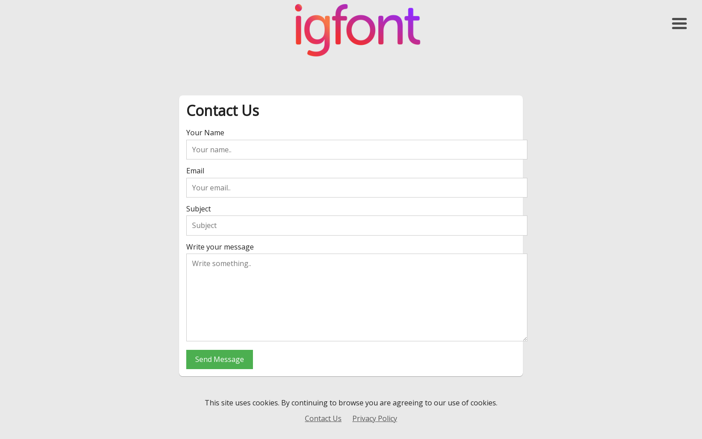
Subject (198, 209)
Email (195, 171)
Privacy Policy (374, 418)
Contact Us (323, 418)
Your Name (205, 133)
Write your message (220, 247)
